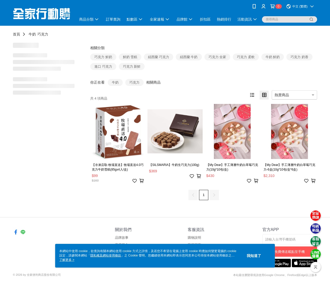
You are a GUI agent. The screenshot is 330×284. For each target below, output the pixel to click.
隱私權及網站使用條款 (105, 255)
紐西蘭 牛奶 (189, 57)
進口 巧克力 (103, 66)
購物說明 (194, 237)
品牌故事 (121, 237)
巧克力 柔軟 (246, 57)
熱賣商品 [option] (282, 95)
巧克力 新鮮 (132, 66)
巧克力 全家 (217, 57)
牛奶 (32, 34)
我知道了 (254, 256)
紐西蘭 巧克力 (158, 57)
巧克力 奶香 (299, 57)
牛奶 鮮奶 (273, 57)
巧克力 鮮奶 (103, 57)
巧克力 (42, 34)
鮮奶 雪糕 (130, 57)
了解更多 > (66, 260)
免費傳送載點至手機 (290, 252)
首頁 (16, 34)
